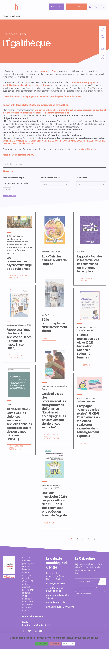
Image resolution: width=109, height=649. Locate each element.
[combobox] (54, 184)
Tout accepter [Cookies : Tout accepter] (41, 643)
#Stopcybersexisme (55, 584)
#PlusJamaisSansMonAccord (60, 607)
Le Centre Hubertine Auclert (16, 184)
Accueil (5, 16)
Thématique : (82, 178)
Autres (7, 190)
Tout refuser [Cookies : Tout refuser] (55, 643)
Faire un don (56, 7)
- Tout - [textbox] (45, 184)
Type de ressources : (50, 178)
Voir (19, 247)
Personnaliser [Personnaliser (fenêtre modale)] (68, 643)
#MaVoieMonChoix (55, 602)
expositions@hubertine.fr (88, 149)
